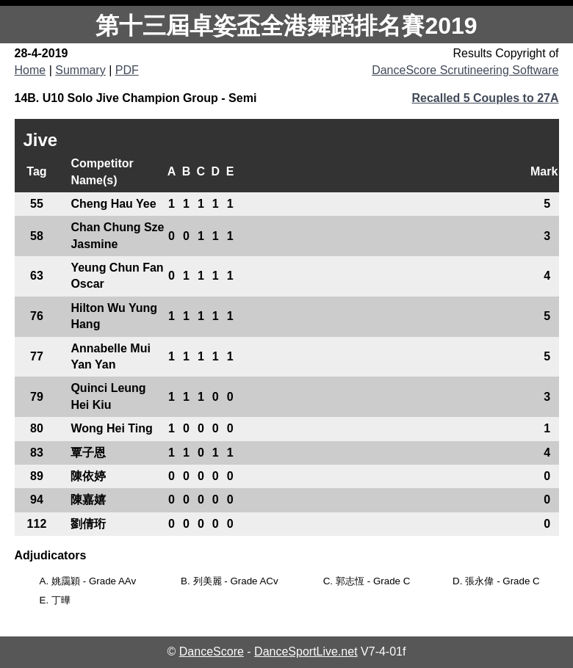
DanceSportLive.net (306, 651)
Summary (80, 70)
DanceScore (211, 651)
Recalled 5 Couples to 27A (484, 98)
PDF (127, 70)
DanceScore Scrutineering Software (465, 70)
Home (30, 70)
